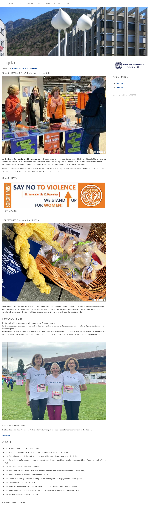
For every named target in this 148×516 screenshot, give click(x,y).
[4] (102, 152)
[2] (98, 152)
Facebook (119, 83)
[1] (95, 152)
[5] (104, 152)
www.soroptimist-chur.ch (21, 68)
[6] (104, 300)
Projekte (35, 68)
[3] (100, 152)
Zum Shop (6, 435)
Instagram (119, 87)
